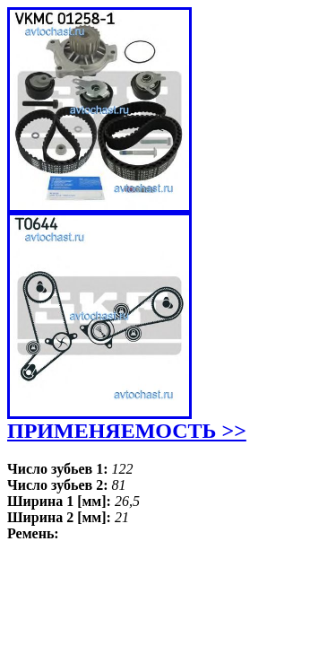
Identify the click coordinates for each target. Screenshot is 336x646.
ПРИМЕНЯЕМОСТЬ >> (126, 430)
